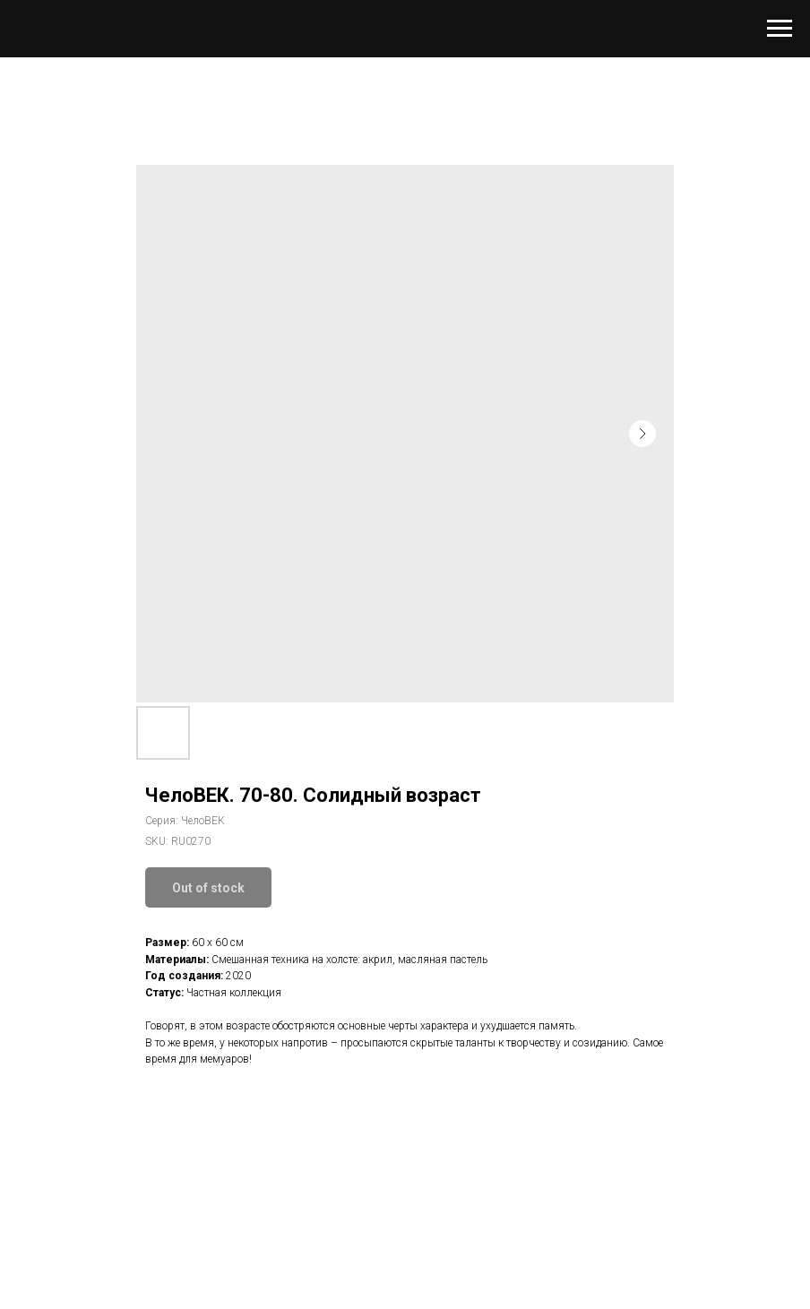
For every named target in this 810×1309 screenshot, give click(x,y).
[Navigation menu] (779, 29)
